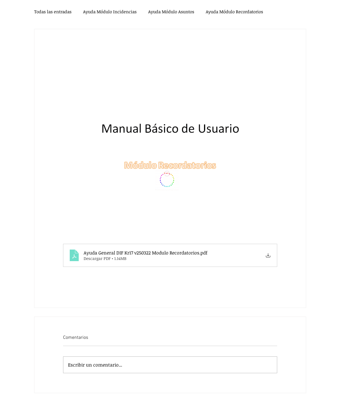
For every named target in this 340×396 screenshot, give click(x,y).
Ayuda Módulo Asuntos (171, 11)
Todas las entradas (52, 11)
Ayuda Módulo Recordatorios (234, 11)
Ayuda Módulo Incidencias (110, 11)
